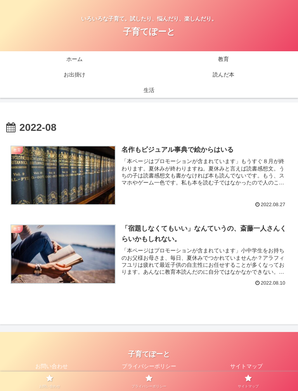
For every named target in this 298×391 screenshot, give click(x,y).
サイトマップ (246, 366)
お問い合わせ (51, 366)
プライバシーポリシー (149, 366)
